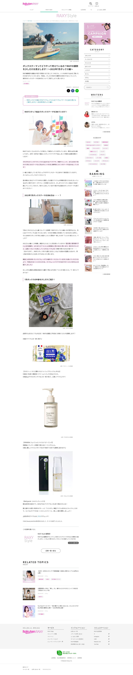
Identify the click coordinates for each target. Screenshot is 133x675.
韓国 (88, 148)
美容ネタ (40, 596)
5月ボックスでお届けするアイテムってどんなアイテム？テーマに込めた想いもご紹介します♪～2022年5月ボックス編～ (51, 101)
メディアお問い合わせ (76, 634)
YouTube (96, 644)
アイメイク (88, 63)
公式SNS (83, 9)
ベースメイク (88, 59)
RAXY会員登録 (98, 631)
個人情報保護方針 (61, 658)
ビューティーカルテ (53, 639)
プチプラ (102, 154)
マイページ (50, 636)
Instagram (96, 636)
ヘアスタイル (93, 154)
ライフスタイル (93, 164)
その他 (87, 81)
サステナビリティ (47, 669)
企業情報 (53, 658)
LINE (95, 639)
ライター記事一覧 (73, 543)
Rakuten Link (97, 641)
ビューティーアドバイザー (54, 641)
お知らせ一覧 (74, 631)
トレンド (105, 148)
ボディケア (88, 66)
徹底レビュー (93, 151)
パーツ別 (99, 157)
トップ (31, 9)
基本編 (106, 145)
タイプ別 (103, 164)
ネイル (87, 74)
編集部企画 (41, 579)
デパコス (88, 161)
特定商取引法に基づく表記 (77, 644)
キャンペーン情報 (66, 9)
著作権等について (71, 658)
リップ (102, 151)
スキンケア (88, 55)
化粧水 (47, 579)
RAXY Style (49, 9)
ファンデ (97, 161)
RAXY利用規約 (74, 641)
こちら (39, 516)
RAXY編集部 (26, 83)
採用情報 (80, 658)
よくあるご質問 (101, 9)
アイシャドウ (96, 148)
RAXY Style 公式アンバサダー (93, 145)
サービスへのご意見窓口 (77, 639)
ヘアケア (87, 70)
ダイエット (105, 161)
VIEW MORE (106, 132)
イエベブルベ (89, 157)
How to (88, 142)
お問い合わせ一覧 (36, 669)
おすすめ (96, 142)
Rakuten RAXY (30, 4)
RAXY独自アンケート (56, 579)
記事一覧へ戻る (51, 551)
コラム (29, 81)
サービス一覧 (26, 669)
